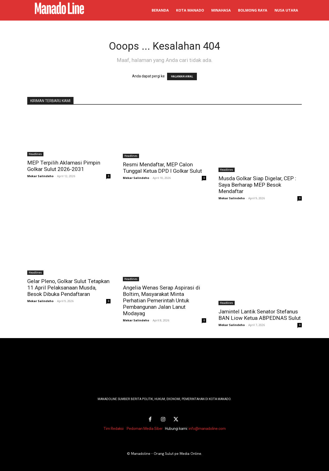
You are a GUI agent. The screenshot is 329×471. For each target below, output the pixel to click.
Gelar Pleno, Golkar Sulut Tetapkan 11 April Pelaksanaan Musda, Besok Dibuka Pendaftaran (68, 287)
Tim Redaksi (114, 429)
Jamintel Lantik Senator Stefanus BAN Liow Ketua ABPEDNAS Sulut (259, 315)
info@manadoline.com (207, 429)
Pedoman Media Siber (145, 429)
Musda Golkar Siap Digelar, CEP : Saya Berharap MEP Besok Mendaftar (257, 184)
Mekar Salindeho (40, 176)
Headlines (35, 154)
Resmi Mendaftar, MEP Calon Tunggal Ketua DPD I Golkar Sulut (162, 167)
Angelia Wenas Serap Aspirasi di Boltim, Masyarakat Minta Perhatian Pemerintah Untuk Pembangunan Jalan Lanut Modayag (161, 300)
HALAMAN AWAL (182, 76)
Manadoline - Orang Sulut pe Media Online (166, 453)
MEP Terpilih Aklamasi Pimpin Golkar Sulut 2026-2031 (63, 166)
